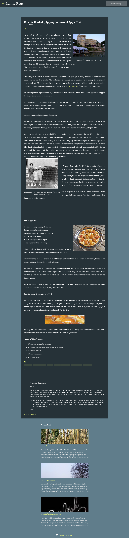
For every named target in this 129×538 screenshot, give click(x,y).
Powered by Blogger (64, 535)
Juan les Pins (65, 365)
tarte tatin (87, 365)
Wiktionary (72, 86)
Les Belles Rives (77, 365)
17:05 (32, 409)
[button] (25, 29)
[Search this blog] (116, 3)
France (50, 365)
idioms (57, 365)
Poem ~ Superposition (48, 480)
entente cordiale (39, 365)
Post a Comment (30, 414)
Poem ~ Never (45, 446)
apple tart (28, 365)
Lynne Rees (15, 4)
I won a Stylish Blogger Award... (51, 514)
